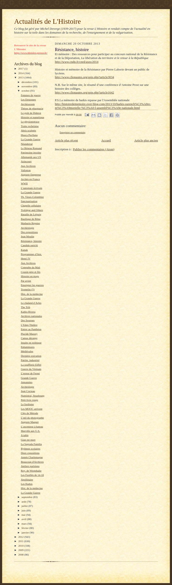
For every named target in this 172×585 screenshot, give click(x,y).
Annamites (26, 382)
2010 (21, 545)
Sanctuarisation (29, 201)
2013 (21, 77)
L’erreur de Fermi (30, 373)
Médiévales (27, 351)
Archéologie (27, 227)
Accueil (106, 140)
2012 (21, 536)
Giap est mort (28, 439)
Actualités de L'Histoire (47, 21)
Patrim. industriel (30, 360)
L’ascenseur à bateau (32, 426)
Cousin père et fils (30, 271)
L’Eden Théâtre (29, 324)
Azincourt (26, 161)
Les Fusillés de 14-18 (32, 475)
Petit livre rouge (29, 399)
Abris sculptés (28, 130)
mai (24, 514)
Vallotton (26, 170)
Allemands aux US (31, 157)
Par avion (26, 280)
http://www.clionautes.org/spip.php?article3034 (84, 77)
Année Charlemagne (32, 457)
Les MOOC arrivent (31, 408)
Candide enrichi (29, 245)
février (25, 527)
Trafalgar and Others (32, 210)
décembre (27, 82)
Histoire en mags (30, 276)
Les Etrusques (28, 99)
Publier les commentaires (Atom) (93, 149)
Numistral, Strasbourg (32, 395)
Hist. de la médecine (32, 293)
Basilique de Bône (30, 218)
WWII (24, 183)
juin (24, 510)
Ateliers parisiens (30, 466)
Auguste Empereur (31, 174)
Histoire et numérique (32, 117)
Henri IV (25, 258)
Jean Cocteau (28, 391)
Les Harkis (27, 483)
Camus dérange (29, 338)
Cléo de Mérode (29, 413)
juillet (25, 505)
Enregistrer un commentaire (72, 132)
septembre (27, 497)
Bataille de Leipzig (31, 214)
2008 (21, 554)
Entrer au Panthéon (31, 329)
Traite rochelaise (30, 126)
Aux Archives (28, 165)
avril (24, 519)
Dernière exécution (31, 355)
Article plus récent (66, 140)
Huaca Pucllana (29, 135)
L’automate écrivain (31, 188)
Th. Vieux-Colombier (32, 196)
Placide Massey (29, 333)
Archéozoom (28, 104)
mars (25, 523)
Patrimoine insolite (31, 152)
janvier (26, 532)
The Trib (25, 307)
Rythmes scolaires (30, 448)
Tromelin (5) (27, 289)
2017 (21, 68)
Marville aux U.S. (30, 430)
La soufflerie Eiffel (31, 364)
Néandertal (27, 143)
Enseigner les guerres (32, 285)
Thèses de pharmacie (32, 108)
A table (25, 435)
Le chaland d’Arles (31, 302)
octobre (26, 90)
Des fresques (27, 320)
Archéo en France (30, 179)
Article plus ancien (146, 140)
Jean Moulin (27, 236)
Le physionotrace (30, 121)
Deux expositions (30, 452)
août (24, 501)
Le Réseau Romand (31, 148)
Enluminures (27, 346)
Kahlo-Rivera (28, 311)
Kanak (24, 249)
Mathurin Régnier (30, 223)
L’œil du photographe (32, 417)
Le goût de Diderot (31, 112)
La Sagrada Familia (31, 444)
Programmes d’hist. (31, 254)
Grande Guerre (29, 377)
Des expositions (29, 232)
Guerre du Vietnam (31, 369)
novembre (27, 86)
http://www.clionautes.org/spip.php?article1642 (84, 92)
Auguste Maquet (30, 422)
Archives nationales (31, 316)
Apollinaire (27, 479)
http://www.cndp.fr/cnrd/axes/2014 (76, 62)
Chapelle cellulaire (31, 205)
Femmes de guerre (31, 95)
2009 (21, 550)
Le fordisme (27, 404)
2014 (21, 73)
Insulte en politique (31, 342)
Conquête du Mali (30, 267)
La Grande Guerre (30, 139)
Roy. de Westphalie (31, 470)
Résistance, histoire (31, 241)
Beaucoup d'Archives (32, 461)
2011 (21, 541)
